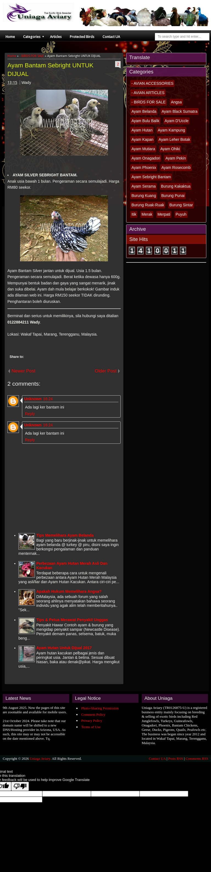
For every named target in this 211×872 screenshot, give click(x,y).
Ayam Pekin (175, 158)
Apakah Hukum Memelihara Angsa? (69, 591)
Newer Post (23, 371)
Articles (56, 37)
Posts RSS (175, 758)
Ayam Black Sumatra (179, 111)
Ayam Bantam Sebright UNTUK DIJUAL (50, 69)
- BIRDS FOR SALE (148, 102)
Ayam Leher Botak (174, 139)
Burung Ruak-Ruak (147, 205)
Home (10, 37)
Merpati (163, 214)
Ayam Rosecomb (175, 167)
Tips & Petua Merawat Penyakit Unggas (72, 620)
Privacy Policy (91, 721)
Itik (133, 214)
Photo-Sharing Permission (100, 708)
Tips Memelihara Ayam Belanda (65, 535)
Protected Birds (82, 37)
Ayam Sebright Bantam (151, 177)
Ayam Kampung (171, 130)
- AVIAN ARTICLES (147, 93)
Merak (146, 214)
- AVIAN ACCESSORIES (152, 83)
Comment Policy (93, 714)
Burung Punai (173, 195)
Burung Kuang (143, 195)
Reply (30, 414)
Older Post (105, 371)
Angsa (176, 102)
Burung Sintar (181, 205)
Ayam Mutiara (143, 149)
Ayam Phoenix (143, 167)
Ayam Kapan (142, 139)
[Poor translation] (20, 786)
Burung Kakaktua (175, 186)
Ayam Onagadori (145, 158)
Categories (31, 37)
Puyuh (181, 214)
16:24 (48, 399)
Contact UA (111, 37)
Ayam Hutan (141, 130)
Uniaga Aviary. (40, 758)
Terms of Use (91, 727)
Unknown (32, 399)
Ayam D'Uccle (176, 121)
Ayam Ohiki (170, 149)
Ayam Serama (143, 186)
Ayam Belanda (143, 111)
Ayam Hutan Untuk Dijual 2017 (64, 648)
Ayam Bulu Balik (145, 121)
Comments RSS (196, 758)
